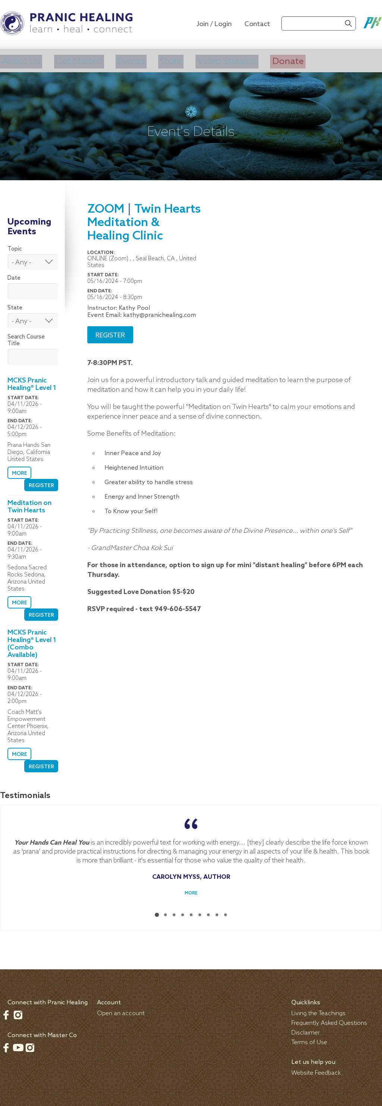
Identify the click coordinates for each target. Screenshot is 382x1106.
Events (136, 61)
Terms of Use (309, 1040)
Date (14, 276)
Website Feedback (316, 1071)
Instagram (18, 1013)
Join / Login (214, 24)
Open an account (121, 1011)
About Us (20, 61)
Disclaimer (305, 1031)
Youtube (18, 1046)
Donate (300, 61)
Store (177, 61)
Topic (14, 247)
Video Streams (236, 61)
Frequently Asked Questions (329, 1021)
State (14, 306)
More (18, 471)
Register (41, 484)
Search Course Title (26, 338)
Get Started (82, 61)
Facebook (6, 1013)
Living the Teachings (318, 1011)
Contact (257, 24)
